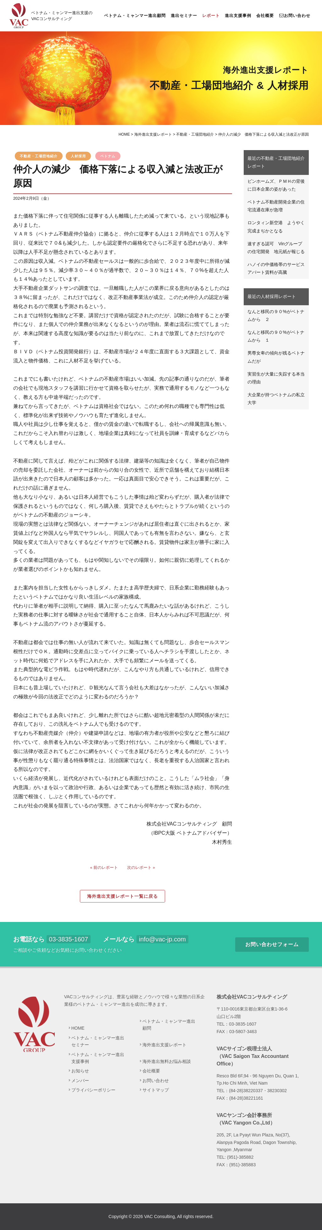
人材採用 (78, 156)
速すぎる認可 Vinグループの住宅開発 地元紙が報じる (276, 247)
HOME (78, 1028)
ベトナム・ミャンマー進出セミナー (97, 1041)
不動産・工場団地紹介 (39, 156)
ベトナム (107, 156)
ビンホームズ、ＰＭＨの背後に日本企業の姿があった (276, 185)
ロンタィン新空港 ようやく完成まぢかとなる (276, 226)
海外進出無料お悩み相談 (166, 1061)
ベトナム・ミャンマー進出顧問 (135, 15)
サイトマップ (155, 1089)
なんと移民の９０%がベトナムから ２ (275, 315)
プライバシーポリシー (93, 1089)
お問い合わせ (294, 15)
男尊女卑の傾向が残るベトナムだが (276, 356)
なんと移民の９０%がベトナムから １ (275, 336)
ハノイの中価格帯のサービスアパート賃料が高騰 (276, 268)
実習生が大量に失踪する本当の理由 (276, 377)
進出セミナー (184, 15)
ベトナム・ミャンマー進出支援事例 (97, 1058)
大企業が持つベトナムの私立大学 (276, 398)
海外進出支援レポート (164, 1044)
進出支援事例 (238, 15)
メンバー (80, 1080)
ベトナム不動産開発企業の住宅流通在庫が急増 (276, 205)
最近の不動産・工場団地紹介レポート (276, 162)
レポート (211, 15)
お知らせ (80, 1070)
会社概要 (265, 15)
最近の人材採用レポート (271, 296)
